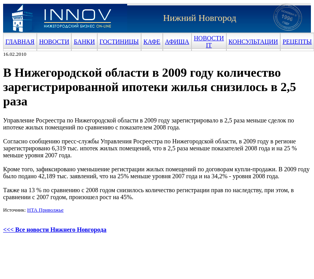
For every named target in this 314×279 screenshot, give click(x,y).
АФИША (177, 41)
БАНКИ (84, 41)
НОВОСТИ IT (209, 41)
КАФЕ (151, 41)
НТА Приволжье (45, 210)
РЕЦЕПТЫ (297, 41)
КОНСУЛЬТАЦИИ (253, 41)
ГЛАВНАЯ (20, 41)
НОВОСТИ (54, 41)
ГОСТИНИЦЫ (119, 41)
